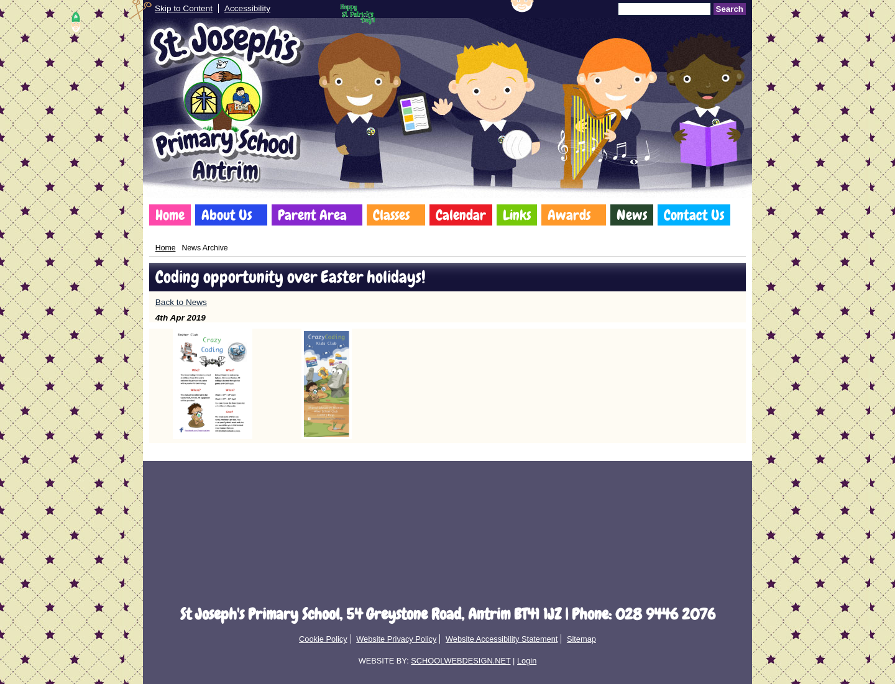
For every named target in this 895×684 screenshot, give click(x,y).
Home (170, 215)
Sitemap (581, 639)
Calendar (461, 215)
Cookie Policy (323, 639)
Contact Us (694, 215)
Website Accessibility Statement (502, 639)
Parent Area (312, 215)
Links (517, 215)
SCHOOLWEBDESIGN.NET (460, 660)
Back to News (181, 302)
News (632, 215)
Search (729, 9)
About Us (226, 215)
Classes (391, 215)
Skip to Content (184, 8)
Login (526, 660)
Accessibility (247, 8)
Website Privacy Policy (396, 639)
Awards (569, 215)
